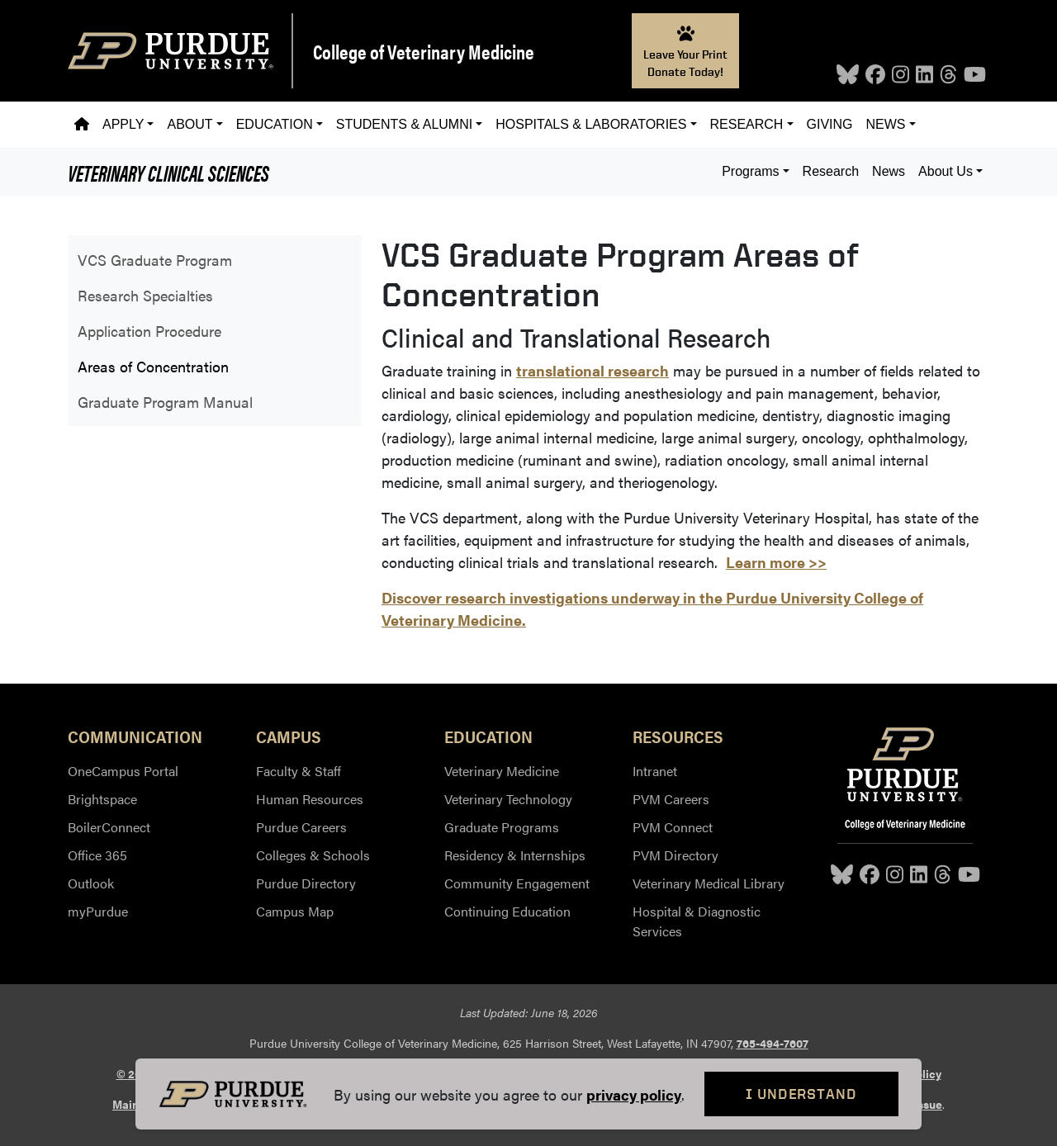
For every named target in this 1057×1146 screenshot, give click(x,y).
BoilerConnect (109, 826)
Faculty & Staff (298, 770)
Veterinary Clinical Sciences (168, 171)
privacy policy (633, 1094)
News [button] (886, 124)
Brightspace (102, 798)
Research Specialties (145, 295)
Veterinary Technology (508, 798)
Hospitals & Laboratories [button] (590, 124)
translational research (592, 370)
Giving (830, 124)
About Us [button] (945, 171)
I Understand (801, 1093)
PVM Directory (675, 854)
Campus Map (295, 911)
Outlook (91, 883)
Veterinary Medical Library (708, 883)
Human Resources (309, 798)
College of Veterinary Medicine (423, 51)
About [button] (189, 124)
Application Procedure (149, 330)
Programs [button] (750, 171)
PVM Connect (673, 826)
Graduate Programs (501, 826)
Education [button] (274, 124)
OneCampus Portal (123, 770)
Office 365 (97, 854)
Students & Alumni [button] (404, 124)
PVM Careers (671, 798)
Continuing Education (507, 911)
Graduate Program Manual (165, 401)
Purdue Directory (306, 883)
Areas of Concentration (153, 366)
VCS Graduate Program (155, 259)
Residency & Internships (514, 854)
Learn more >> (776, 562)
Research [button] (747, 124)
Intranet (655, 770)
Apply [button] (123, 124)
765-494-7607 (772, 1043)
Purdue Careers (301, 826)
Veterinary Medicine (501, 770)
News (888, 171)
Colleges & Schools (313, 854)
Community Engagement (517, 883)
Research (831, 171)
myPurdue (98, 911)
